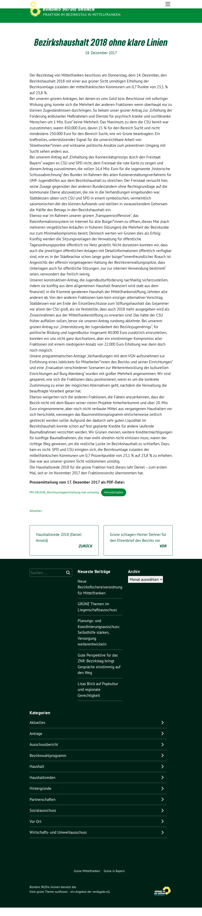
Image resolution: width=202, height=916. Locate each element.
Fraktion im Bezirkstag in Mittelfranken (82, 14)
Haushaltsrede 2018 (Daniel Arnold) (64, 549)
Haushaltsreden (42, 785)
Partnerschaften (42, 807)
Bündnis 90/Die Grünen (69, 9)
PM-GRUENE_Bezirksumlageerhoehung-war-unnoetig (64, 500)
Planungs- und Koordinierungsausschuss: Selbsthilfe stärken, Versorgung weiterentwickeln (99, 641)
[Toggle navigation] (168, 27)
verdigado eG (101, 900)
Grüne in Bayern (114, 879)
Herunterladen (113, 500)
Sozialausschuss (43, 818)
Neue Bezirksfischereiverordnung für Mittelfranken (100, 595)
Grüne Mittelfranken (87, 879)
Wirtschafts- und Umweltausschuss (58, 840)
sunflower (61, 900)
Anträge (36, 741)
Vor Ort (35, 829)
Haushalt (37, 774)
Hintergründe (40, 796)
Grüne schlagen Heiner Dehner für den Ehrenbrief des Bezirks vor (138, 549)
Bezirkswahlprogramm (48, 763)
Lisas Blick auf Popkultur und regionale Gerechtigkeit (98, 697)
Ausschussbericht (44, 752)
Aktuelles (36, 519)
